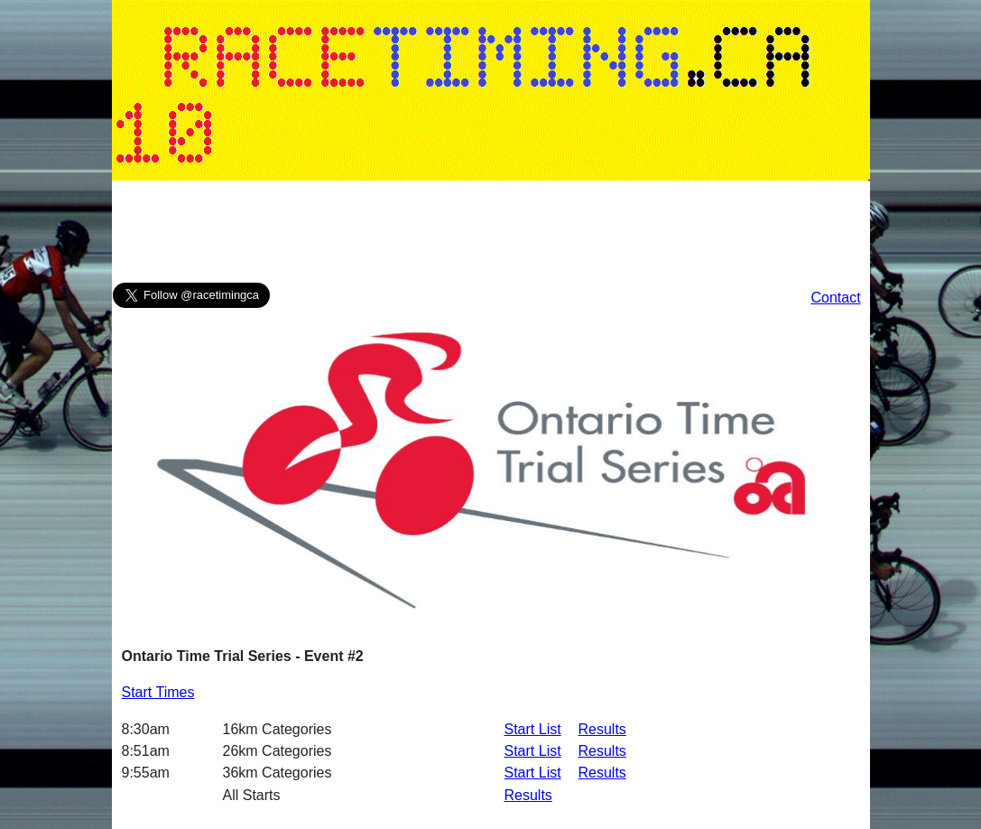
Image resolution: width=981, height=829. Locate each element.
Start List (532, 729)
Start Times (158, 692)
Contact (835, 297)
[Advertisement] (491, 235)
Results (602, 729)
